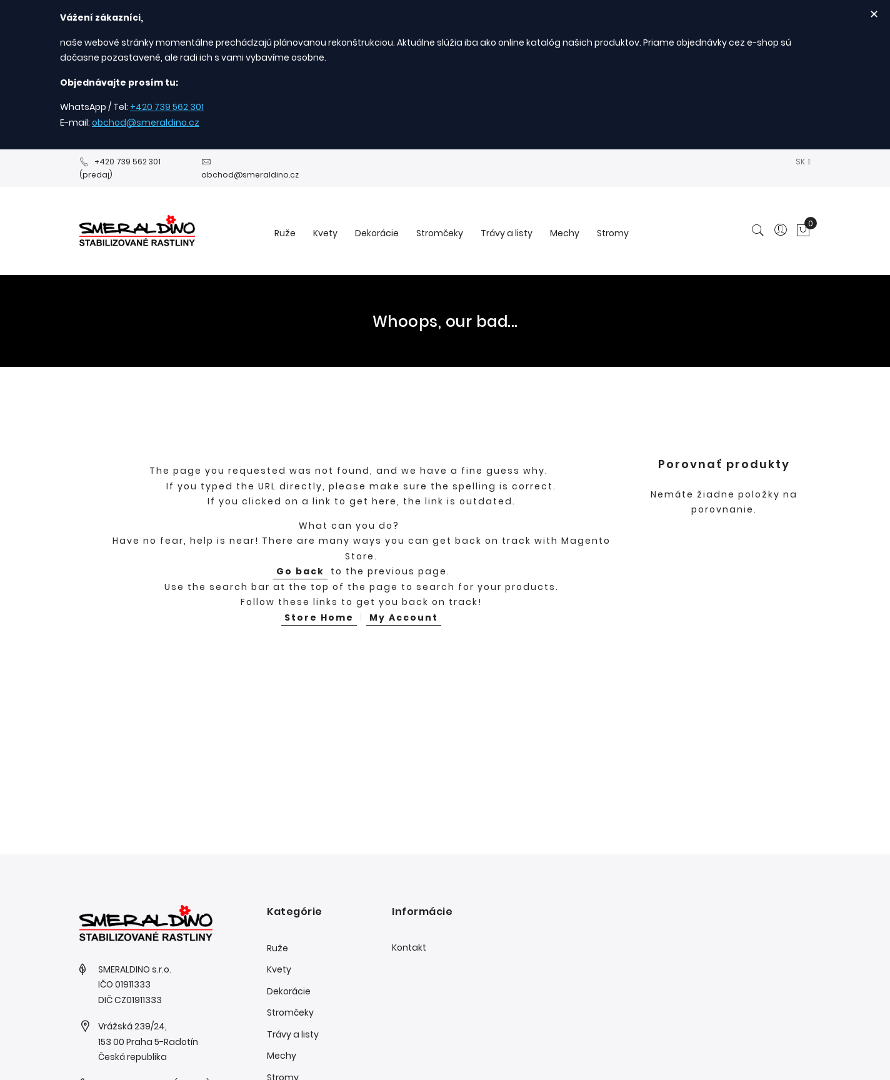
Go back (300, 571)
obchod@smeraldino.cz (145, 122)
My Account (403, 617)
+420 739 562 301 (167, 107)
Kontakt (409, 947)
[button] (803, 161)
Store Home (319, 617)
